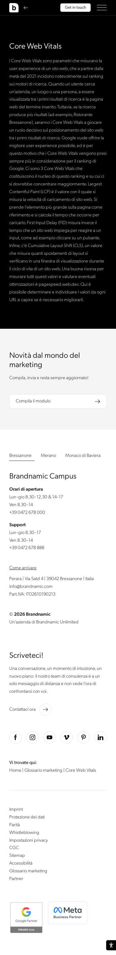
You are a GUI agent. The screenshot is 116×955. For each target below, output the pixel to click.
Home (15, 771)
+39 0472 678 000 (27, 513)
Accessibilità (20, 864)
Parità (14, 826)
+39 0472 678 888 (26, 549)
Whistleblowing (24, 833)
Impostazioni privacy (28, 841)
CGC (14, 849)
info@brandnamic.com (31, 587)
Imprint (16, 810)
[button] (102, 7)
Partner (16, 880)
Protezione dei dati (27, 818)
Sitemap (17, 856)
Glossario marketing (43, 771)
